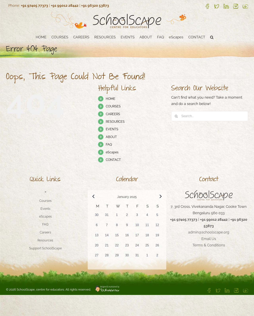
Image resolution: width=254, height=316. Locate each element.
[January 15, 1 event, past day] (117, 238)
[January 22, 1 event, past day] (117, 248)
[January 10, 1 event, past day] (137, 228)
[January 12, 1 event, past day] (157, 228)
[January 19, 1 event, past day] (157, 238)
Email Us (208, 239)
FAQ (109, 144)
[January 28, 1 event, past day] (107, 258)
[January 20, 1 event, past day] (97, 248)
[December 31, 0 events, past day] (107, 218)
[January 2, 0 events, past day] (127, 218)
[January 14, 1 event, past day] (107, 238)
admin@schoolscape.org (208, 232)
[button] (212, 37)
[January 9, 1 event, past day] (127, 228)
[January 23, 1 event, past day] (127, 248)
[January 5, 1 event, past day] (157, 218)
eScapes (112, 152)
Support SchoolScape (45, 248)
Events (45, 209)
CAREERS (113, 114)
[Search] (176, 116)
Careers (45, 232)
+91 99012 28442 (64, 5)
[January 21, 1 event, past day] (107, 248)
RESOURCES (115, 121)
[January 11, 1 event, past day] (147, 228)
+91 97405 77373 (34, 5)
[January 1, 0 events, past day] (117, 218)
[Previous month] (93, 196)
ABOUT (111, 137)
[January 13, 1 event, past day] (97, 238)
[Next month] (160, 196)
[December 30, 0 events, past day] (97, 218)
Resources (45, 240)
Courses (45, 201)
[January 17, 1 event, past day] (137, 238)
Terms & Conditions (208, 245)
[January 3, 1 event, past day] (137, 218)
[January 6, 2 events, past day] (97, 228)
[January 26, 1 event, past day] (157, 248)
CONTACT (113, 160)
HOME (110, 99)
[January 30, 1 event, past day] (127, 258)
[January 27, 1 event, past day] (97, 258)
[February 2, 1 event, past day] (157, 258)
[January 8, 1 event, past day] (117, 228)
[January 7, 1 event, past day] (107, 228)
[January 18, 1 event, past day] (147, 238)
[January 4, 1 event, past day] (147, 218)
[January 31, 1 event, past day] (137, 258)
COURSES (113, 106)
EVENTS (112, 129)
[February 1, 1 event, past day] (147, 258)
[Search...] (209, 116)
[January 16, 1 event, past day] (127, 238)
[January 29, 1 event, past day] (117, 258)
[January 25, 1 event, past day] (147, 248)
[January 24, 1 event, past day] (137, 248)
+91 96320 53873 (95, 5)
